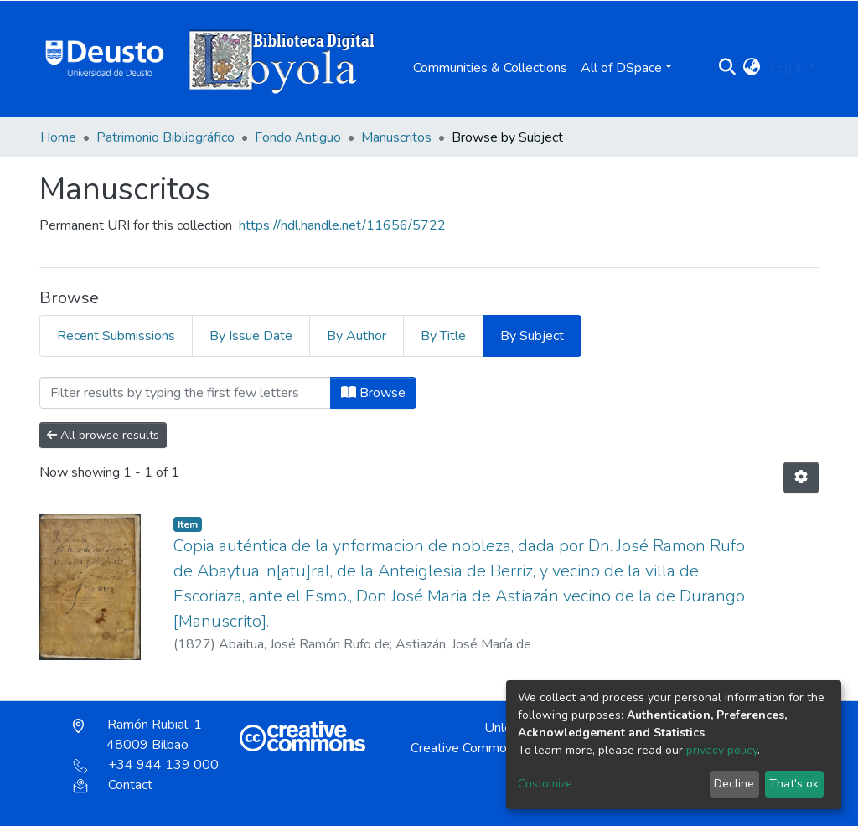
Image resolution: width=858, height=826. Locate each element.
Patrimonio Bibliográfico (165, 137)
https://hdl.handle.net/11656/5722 (342, 225)
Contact (112, 785)
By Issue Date (250, 336)
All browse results (103, 435)
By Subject (532, 336)
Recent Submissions (116, 336)
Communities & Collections (490, 68)
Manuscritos (396, 137)
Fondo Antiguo (298, 137)
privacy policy (721, 750)
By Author (356, 336)
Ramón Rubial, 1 (137, 734)
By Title (443, 336)
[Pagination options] (801, 477)
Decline (734, 784)
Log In (787, 68)
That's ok (794, 784)
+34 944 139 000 (146, 765)
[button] (752, 68)
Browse (373, 393)
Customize (545, 784)
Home (58, 137)
